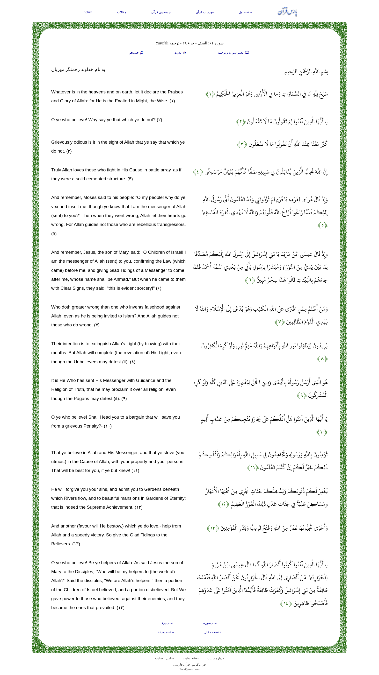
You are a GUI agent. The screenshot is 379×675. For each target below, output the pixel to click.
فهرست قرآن (205, 12)
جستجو (136, 52)
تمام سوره (210, 623)
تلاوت (181, 52)
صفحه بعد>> (166, 632)
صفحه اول (245, 12)
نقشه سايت (190, 658)
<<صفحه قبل (212, 632)
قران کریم (199, 664)
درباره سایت (215, 658)
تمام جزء (167, 623)
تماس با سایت (164, 658)
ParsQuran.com (190, 669)
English (87, 12)
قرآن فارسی (181, 664)
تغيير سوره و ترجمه (234, 52)
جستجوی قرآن (161, 12)
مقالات (121, 12)
